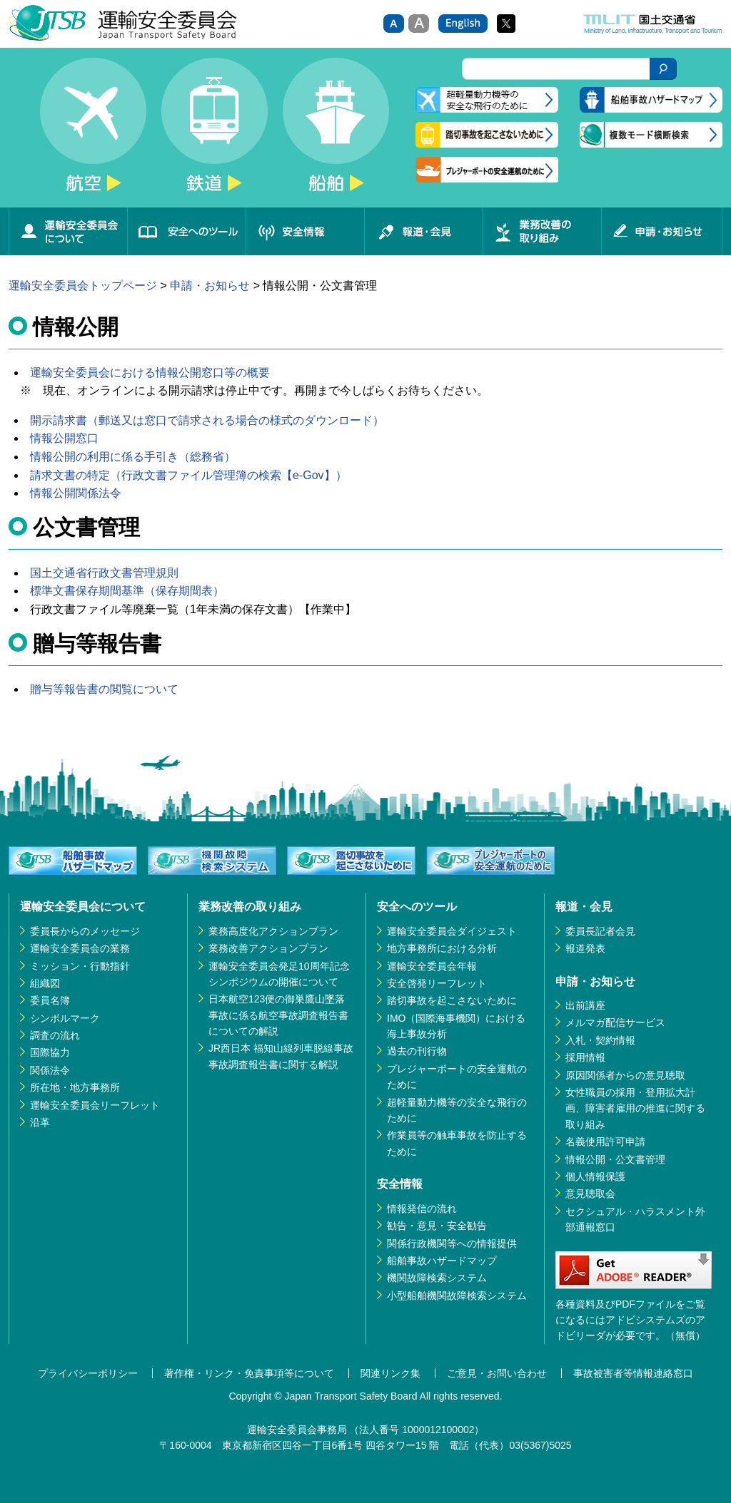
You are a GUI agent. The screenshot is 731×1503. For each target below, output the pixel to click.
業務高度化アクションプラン (273, 931)
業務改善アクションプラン (268, 948)
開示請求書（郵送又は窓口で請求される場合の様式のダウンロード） (207, 420)
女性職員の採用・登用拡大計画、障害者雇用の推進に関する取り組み (635, 1108)
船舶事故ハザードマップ (442, 1260)
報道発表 (585, 948)
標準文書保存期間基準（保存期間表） (127, 591)
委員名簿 (50, 1000)
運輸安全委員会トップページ (83, 285)
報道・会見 (423, 231)
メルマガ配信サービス (615, 1022)
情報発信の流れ (422, 1208)
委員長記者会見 (600, 931)
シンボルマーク (65, 1018)
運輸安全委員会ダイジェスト (452, 931)
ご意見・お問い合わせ (497, 1373)
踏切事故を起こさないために (452, 1000)
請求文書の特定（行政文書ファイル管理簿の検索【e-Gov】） (188, 475)
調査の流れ (55, 1035)
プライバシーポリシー (88, 1373)
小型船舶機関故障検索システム (457, 1295)
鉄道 (214, 132)
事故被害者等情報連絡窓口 (633, 1373)
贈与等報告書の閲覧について (104, 689)
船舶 (335, 132)
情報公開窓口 (64, 438)
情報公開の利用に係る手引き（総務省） (133, 457)
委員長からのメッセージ (85, 931)
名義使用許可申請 (605, 1141)
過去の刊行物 (417, 1051)
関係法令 (50, 1070)
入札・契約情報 (600, 1040)
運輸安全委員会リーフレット (95, 1105)
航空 (93, 132)
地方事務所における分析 (442, 948)
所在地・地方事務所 (75, 1087)
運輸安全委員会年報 (432, 966)
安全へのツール (186, 231)
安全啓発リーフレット (437, 983)
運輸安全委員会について (68, 231)
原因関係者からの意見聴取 (625, 1075)
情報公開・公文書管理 (615, 1159)
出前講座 (585, 1005)
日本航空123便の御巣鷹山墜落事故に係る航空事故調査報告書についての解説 (278, 1015)
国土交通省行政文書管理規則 (104, 573)
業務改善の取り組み (542, 231)
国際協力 (50, 1052)
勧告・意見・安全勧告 (437, 1225)
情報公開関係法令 (75, 493)
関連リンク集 (390, 1373)
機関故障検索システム (437, 1277)
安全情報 (305, 231)
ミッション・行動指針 (80, 966)
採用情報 (585, 1057)
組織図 (45, 983)
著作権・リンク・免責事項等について (249, 1373)
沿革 (40, 1122)
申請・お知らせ (661, 231)
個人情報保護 (595, 1176)
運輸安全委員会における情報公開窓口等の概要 (150, 372)
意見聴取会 (590, 1193)
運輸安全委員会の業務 (80, 948)
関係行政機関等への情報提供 (452, 1243)
